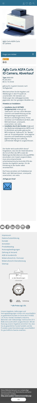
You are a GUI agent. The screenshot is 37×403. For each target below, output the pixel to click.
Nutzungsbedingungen (11, 249)
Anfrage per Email (9, 179)
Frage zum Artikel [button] (9, 54)
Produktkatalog (8, 246)
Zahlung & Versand (9, 252)
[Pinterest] (17, 227)
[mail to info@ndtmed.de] (2, 227)
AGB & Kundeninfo (9, 255)
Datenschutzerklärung (10, 238)
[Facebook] (7, 227)
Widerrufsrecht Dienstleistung (14, 261)
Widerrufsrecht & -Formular (13, 258)
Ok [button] (18, 399)
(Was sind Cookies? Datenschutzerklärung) (16, 396)
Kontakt (5, 241)
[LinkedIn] (12, 227)
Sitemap (5, 264)
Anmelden (23, 3)
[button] (3, 3)
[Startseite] (27, 227)
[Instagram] (22, 227)
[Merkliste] (27, 3)
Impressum (6, 235)
